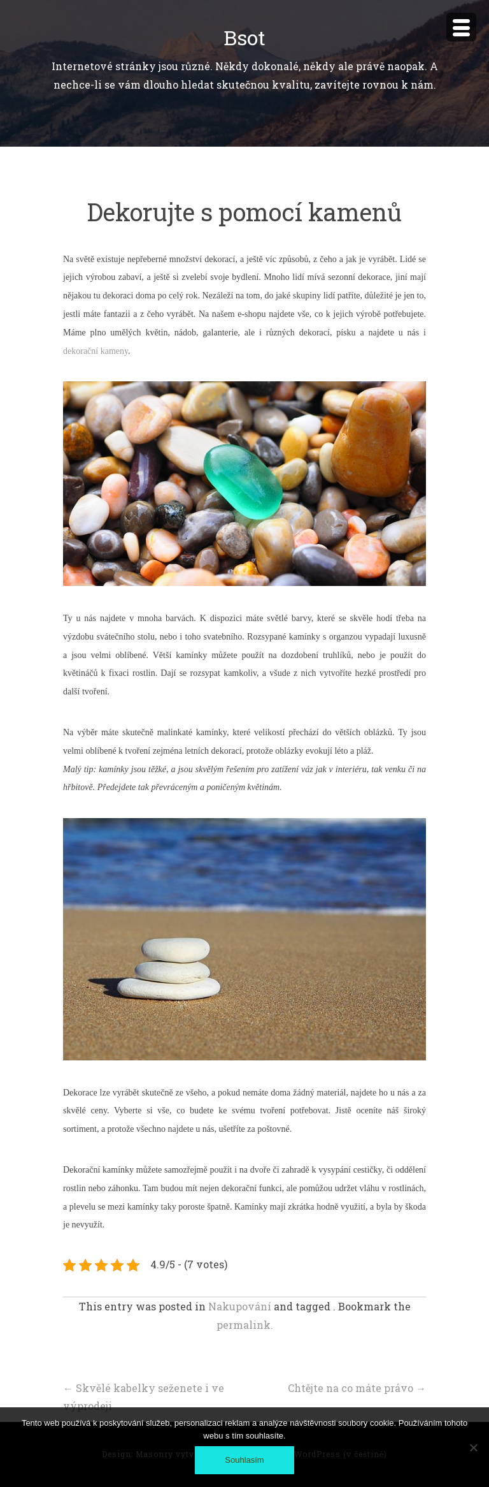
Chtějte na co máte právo (357, 1388)
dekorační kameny (95, 351)
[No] (473, 1447)
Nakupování (239, 1306)
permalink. (244, 1324)
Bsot (244, 37)
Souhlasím (244, 1460)
